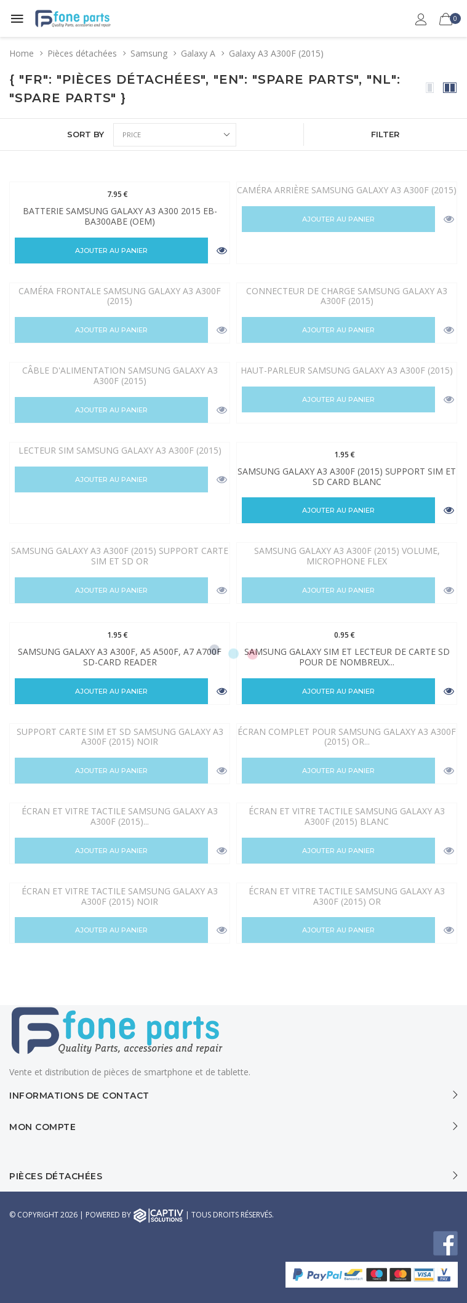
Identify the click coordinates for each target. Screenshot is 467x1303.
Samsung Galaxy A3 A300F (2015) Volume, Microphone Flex (347, 556)
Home (21, 53)
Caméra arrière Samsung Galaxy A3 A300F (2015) (347, 190)
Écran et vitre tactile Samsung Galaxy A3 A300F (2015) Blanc (347, 816)
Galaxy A (198, 53)
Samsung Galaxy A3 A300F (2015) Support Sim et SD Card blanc (346, 476)
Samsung (148, 53)
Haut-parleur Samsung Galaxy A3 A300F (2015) (347, 370)
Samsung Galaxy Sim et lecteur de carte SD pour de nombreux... (347, 657)
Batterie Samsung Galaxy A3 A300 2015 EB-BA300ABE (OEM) (120, 216)
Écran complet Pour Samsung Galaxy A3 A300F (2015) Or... (346, 737)
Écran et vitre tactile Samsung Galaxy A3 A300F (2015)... (120, 816)
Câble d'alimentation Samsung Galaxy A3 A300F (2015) (120, 375)
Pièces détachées (82, 53)
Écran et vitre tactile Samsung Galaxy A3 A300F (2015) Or (347, 896)
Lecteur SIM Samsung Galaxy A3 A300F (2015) (120, 450)
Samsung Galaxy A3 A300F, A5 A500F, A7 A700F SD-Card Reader (120, 657)
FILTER (385, 134)
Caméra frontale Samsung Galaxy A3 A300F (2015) (119, 296)
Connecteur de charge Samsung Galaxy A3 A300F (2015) (346, 296)
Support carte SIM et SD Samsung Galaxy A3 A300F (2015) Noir (120, 737)
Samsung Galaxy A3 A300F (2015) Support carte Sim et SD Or (119, 556)
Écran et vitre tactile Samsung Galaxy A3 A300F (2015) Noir (120, 896)
